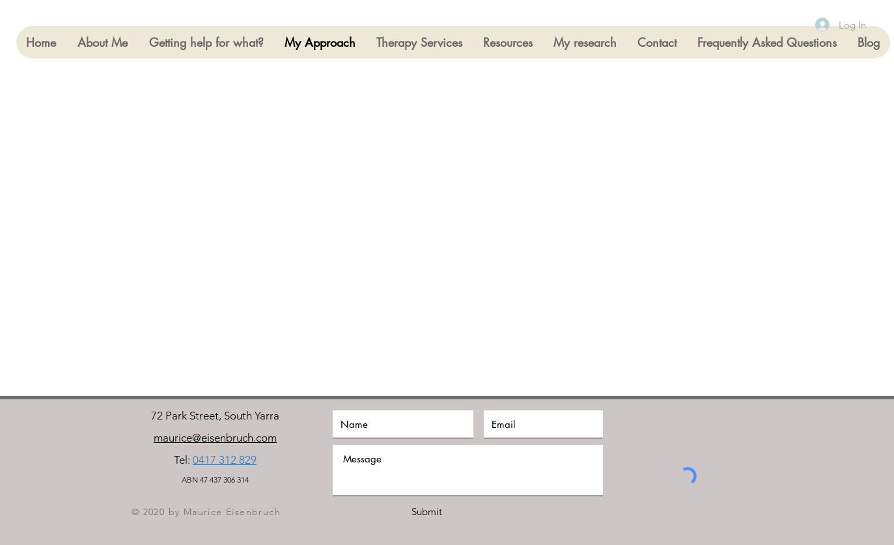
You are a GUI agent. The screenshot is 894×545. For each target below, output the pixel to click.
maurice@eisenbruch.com (215, 437)
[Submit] (427, 511)
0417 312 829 (225, 459)
